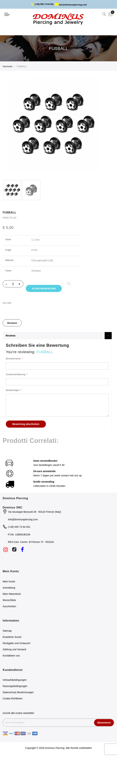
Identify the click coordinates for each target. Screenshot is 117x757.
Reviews (12, 323)
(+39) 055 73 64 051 (42, 4)
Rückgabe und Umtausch (16, 643)
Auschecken (9, 606)
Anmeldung (9, 588)
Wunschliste (9, 600)
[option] (12, 190)
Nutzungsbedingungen (15, 686)
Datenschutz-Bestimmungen (18, 693)
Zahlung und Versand (14, 650)
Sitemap (7, 631)
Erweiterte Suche (12, 637)
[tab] (12, 323)
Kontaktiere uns (11, 656)
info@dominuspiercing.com (71, 5)
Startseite (7, 66)
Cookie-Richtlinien (13, 699)
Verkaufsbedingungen (14, 680)
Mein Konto (9, 582)
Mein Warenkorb (12, 594)
